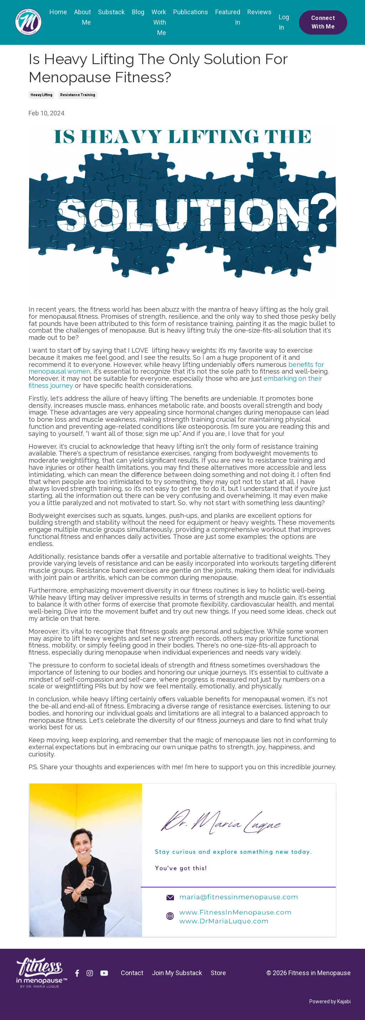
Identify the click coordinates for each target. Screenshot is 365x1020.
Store (218, 973)
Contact (132, 973)
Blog (138, 12)
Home (58, 12)
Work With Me (158, 22)
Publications (190, 12)
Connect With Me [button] (323, 22)
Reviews (259, 12)
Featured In (227, 17)
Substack (111, 12)
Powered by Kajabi (330, 1001)
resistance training (77, 95)
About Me (82, 17)
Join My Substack (177, 973)
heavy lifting (41, 95)
